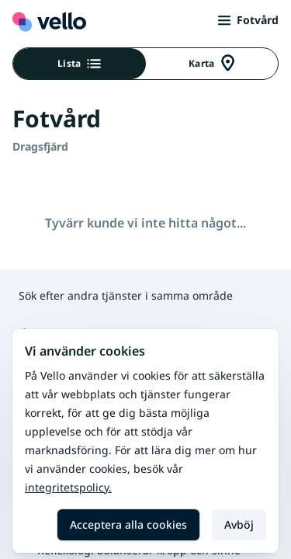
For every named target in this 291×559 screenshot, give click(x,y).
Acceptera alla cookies (128, 524)
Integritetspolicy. (68, 487)
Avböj (239, 524)
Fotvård (248, 19)
